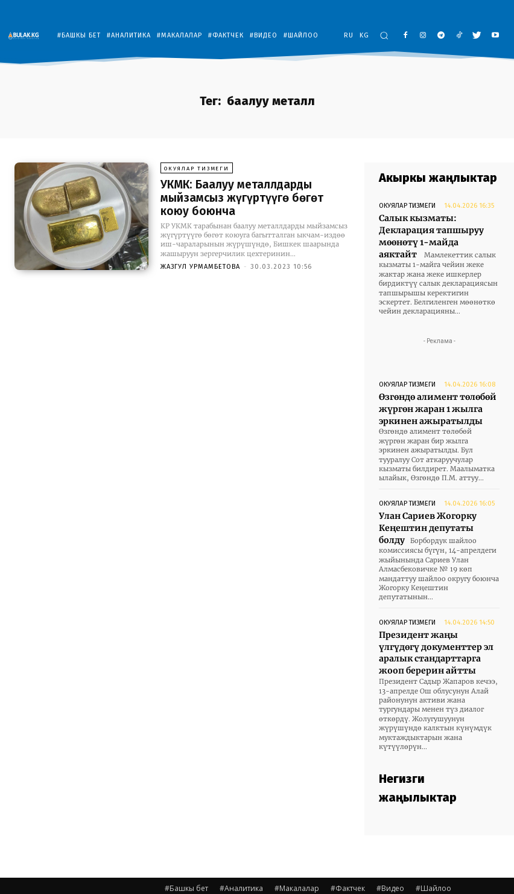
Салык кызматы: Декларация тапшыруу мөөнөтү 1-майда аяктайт (434, 229)
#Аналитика (241, 862)
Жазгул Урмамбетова (200, 265)
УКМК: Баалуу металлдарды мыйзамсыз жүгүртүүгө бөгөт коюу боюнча (251, 197)
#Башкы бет (186, 862)
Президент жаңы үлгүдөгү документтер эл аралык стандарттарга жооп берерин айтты (435, 628)
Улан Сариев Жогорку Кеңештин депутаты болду (435, 512)
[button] (384, 35)
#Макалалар (296, 862)
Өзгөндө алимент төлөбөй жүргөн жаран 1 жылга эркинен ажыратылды (434, 401)
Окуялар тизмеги (196, 170)
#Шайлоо (433, 862)
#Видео (390, 862)
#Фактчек (348, 862)
